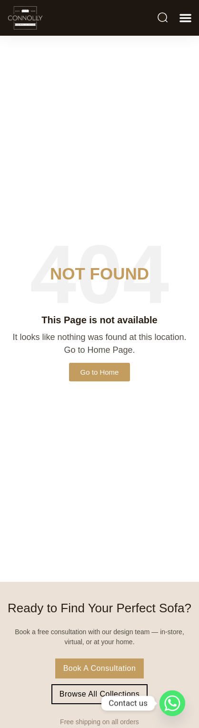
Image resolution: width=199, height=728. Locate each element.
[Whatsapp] (172, 703)
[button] (185, 17)
